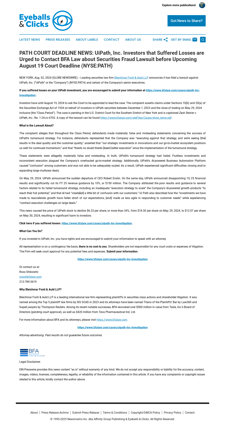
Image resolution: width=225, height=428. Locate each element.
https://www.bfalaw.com (112, 319)
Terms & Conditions (115, 412)
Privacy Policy (172, 412)
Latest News (29, 40)
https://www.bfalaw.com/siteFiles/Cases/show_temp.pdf (136, 117)
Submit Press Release (85, 412)
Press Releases (58, 40)
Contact (112, 40)
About (34, 412)
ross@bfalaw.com (30, 276)
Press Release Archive (55, 412)
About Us (133, 40)
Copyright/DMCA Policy (145, 412)
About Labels (87, 40)
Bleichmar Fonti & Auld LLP (131, 77)
